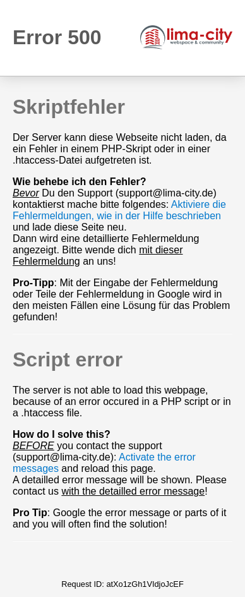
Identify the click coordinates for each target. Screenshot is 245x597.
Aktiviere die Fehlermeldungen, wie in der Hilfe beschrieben (119, 210)
